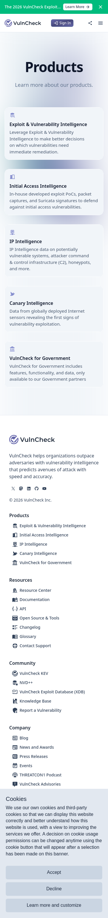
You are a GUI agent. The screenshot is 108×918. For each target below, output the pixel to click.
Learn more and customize (54, 905)
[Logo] (23, 23)
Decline (54, 888)
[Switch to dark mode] (79, 23)
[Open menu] (100, 23)
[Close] (100, 7)
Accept (54, 872)
